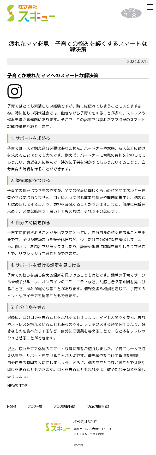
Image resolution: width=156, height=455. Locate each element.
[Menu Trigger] (150, 7)
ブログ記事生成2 (107, 406)
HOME (12, 406)
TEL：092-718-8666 (88, 434)
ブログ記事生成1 (69, 406)
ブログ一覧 (36, 406)
